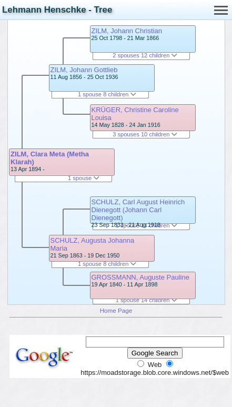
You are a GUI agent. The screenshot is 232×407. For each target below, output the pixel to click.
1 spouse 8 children (107, 94)
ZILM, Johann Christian (127, 31)
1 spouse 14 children (147, 300)
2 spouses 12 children (145, 55)
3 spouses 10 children (145, 134)
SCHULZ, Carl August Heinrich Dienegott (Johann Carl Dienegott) (138, 210)
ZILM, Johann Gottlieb (84, 70)
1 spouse (83, 178)
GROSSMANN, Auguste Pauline (140, 277)
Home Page (116, 310)
